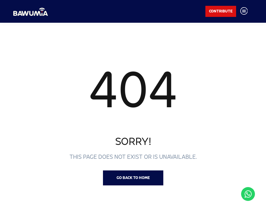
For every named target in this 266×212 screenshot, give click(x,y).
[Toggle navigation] (244, 11)
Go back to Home (133, 177)
